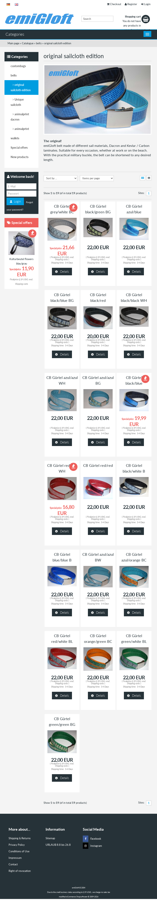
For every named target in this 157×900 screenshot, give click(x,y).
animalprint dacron (20, 116)
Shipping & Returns (20, 838)
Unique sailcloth (17, 102)
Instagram (92, 846)
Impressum (15, 857)
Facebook (92, 839)
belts (14, 75)
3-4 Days (69, 262)
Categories (15, 34)
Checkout (114, 4)
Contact (13, 864)
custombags (18, 66)
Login (145, 4)
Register (131, 4)
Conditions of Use (19, 851)
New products (19, 157)
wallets (15, 138)
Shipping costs (61, 259)
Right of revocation (20, 870)
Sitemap (50, 838)
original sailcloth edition (21, 87)
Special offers (19, 147)
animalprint (22, 129)
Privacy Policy (17, 844)
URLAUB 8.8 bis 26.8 (58, 844)
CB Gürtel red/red (98, 465)
